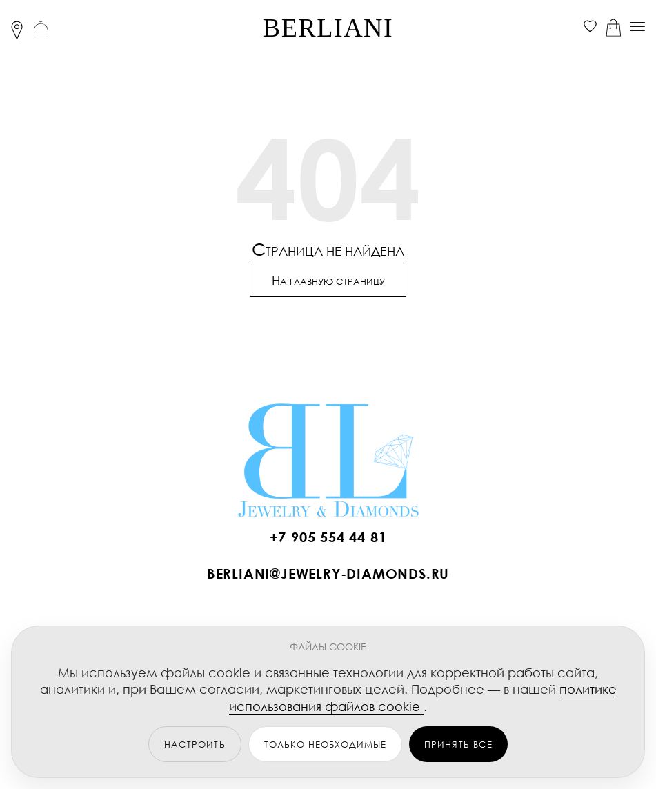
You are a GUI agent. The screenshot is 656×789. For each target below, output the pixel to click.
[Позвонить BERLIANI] (328, 541)
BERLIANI (328, 27)
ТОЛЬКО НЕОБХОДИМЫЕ (325, 744)
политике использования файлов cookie (423, 697)
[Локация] (17, 27)
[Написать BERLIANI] (328, 577)
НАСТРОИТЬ (194, 744)
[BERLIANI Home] (328, 458)
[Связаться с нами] (41, 27)
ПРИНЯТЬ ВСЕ (458, 744)
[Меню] (637, 27)
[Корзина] (614, 27)
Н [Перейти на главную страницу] (328, 281)
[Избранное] (590, 27)
